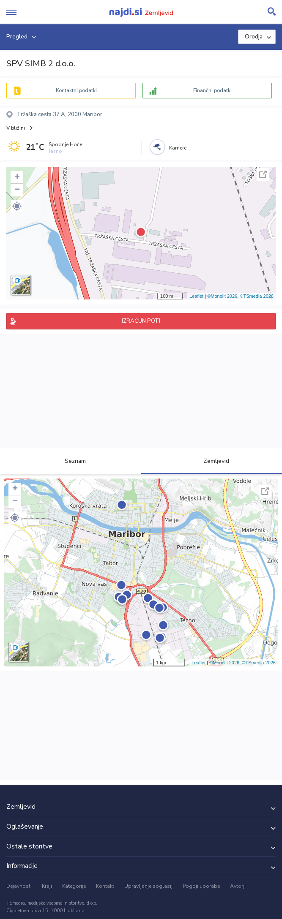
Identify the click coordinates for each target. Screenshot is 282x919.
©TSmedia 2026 (257, 296)
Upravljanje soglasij (148, 886)
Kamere (177, 147)
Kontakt (105, 886)
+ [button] (17, 177)
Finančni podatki (212, 90)
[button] (17, 206)
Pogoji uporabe (201, 886)
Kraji (47, 886)
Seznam (70, 461)
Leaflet (196, 296)
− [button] (17, 190)
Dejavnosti (19, 886)
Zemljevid (211, 461)
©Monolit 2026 (222, 296)
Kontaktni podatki (76, 90)
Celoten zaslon (263, 174)
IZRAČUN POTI (141, 321)
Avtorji (238, 886)
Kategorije (74, 886)
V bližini (15, 128)
